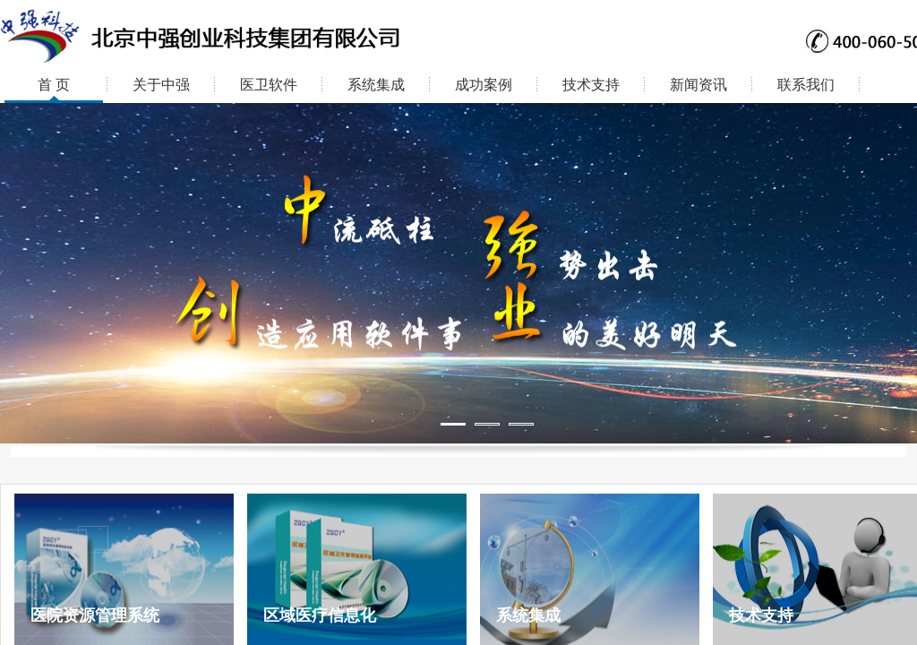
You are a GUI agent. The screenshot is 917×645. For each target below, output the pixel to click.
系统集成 (376, 84)
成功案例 (483, 84)
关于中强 (161, 84)
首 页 (54, 84)
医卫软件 (268, 84)
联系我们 (806, 84)
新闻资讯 (698, 84)
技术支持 (591, 84)
